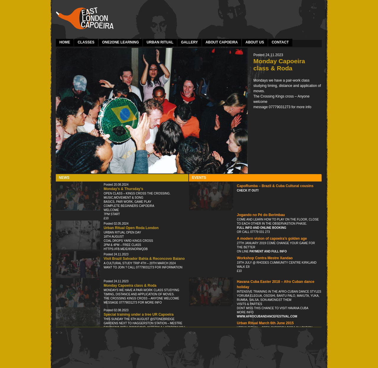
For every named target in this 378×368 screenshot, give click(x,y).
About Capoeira (222, 42)
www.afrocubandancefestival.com (267, 316)
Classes (86, 42)
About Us (254, 42)
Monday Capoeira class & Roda (130, 285)
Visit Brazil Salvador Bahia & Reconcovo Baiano (144, 259)
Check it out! (248, 190)
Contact (280, 42)
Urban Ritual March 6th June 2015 (265, 323)
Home (64, 42)
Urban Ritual (159, 42)
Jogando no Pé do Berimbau (261, 215)
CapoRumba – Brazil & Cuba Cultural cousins (275, 186)
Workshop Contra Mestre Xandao (265, 258)
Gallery (189, 42)
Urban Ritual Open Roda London (131, 228)
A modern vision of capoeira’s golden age (272, 238)
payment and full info (268, 251)
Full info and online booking (261, 227)
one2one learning (120, 42)
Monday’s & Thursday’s (123, 189)
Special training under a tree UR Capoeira (139, 314)
